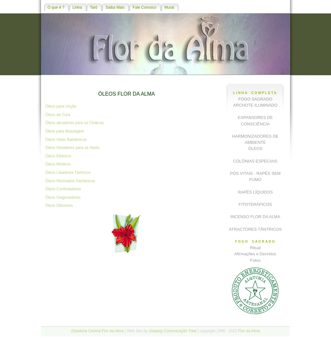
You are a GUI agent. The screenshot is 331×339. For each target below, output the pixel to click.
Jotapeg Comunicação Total (173, 331)
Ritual (255, 247)
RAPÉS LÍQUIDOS (255, 192)
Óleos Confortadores (63, 189)
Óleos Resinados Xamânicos (70, 181)
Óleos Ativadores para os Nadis (72, 147)
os (85, 139)
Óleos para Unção (61, 106)
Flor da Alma (249, 331)
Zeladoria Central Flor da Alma (97, 331)
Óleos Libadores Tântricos (68, 172)
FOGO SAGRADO (255, 99)
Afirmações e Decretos (255, 253)
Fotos (255, 260)
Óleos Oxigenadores (62, 197)
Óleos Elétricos (58, 156)
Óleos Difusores (59, 205)
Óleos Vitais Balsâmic (64, 139)
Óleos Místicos (58, 164)
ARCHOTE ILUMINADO (255, 105)
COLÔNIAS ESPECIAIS (255, 161)
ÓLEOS (255, 148)
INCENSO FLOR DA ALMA (255, 216)
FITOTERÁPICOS (255, 204)
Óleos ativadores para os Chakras (74, 123)
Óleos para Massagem (64, 131)
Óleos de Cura (57, 114)
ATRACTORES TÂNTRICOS (255, 229)
